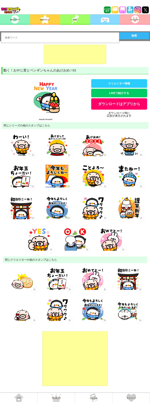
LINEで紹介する (119, 93)
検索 (134, 35)
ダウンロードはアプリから (119, 104)
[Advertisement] (75, 54)
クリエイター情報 (119, 83)
